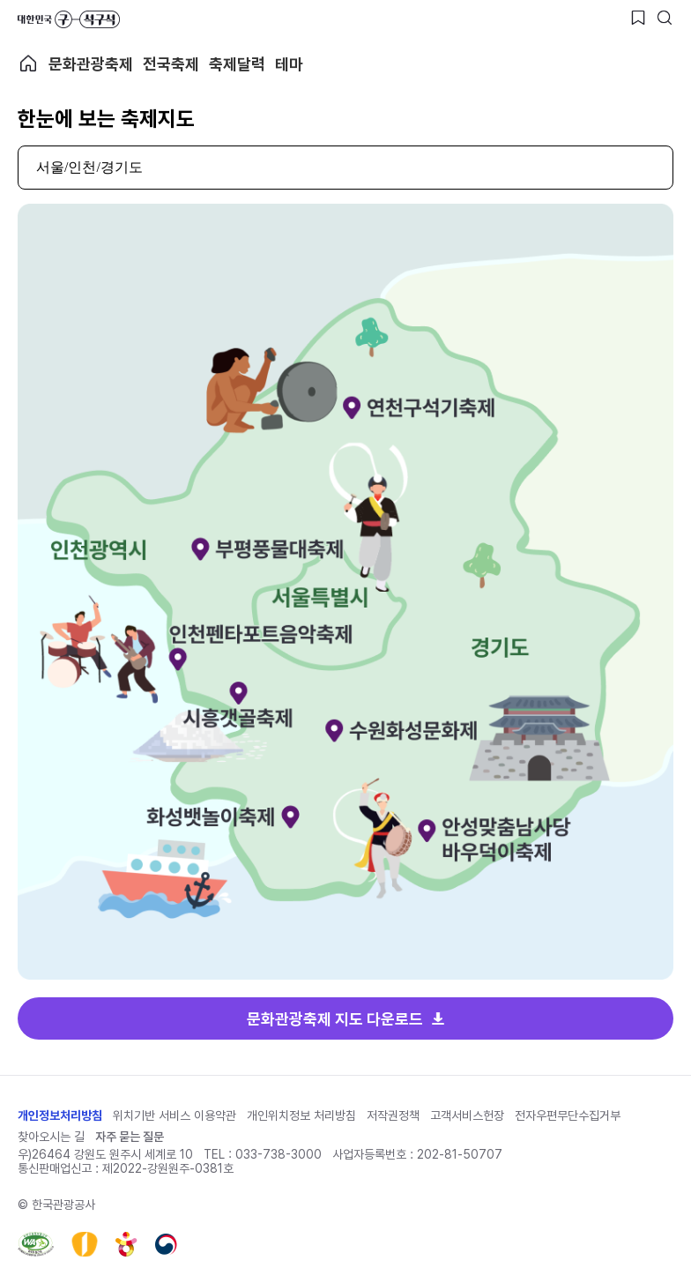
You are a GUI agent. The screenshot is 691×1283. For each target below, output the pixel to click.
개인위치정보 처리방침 (301, 1115)
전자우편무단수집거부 (567, 1115)
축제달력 (237, 64)
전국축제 (171, 64)
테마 (289, 64)
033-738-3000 (278, 1154)
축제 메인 (28, 63)
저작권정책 (393, 1115)
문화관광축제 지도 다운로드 (335, 1019)
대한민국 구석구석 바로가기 (69, 19)
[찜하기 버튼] (638, 17)
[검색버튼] (664, 17)
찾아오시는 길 (51, 1137)
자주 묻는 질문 (129, 1137)
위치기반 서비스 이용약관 (174, 1115)
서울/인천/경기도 (89, 167)
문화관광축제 (90, 64)
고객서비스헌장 (467, 1115)
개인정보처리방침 (60, 1115)
